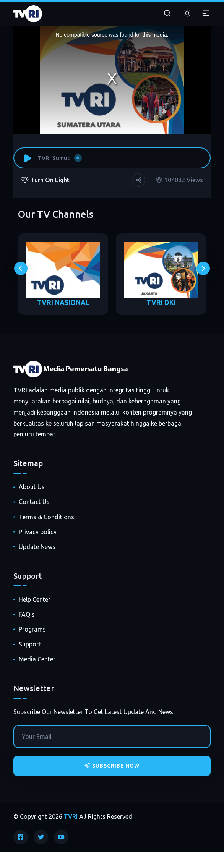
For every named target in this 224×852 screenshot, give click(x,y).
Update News (37, 546)
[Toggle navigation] (206, 14)
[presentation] (21, 268)
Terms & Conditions (46, 516)
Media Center (37, 659)
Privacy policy (38, 531)
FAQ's (27, 614)
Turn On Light (45, 180)
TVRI (71, 816)
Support (30, 644)
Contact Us (34, 501)
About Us (32, 486)
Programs (32, 629)
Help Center (34, 599)
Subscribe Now (112, 766)
